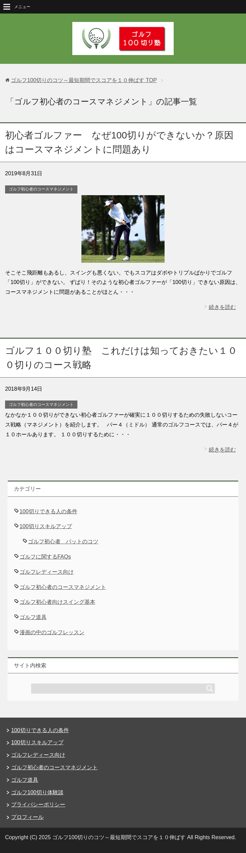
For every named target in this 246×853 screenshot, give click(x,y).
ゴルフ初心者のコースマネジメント (41, 189)
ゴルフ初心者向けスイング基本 (57, 602)
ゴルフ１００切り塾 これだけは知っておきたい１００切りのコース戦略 (121, 357)
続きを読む (222, 307)
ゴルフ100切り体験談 (37, 792)
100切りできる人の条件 (48, 511)
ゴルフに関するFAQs (45, 557)
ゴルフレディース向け (47, 572)
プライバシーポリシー (38, 804)
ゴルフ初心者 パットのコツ (63, 541)
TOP (84, 80)
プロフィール (27, 817)
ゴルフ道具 (33, 617)
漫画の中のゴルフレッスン (52, 632)
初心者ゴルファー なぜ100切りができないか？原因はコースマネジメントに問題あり (119, 142)
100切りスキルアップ (46, 526)
